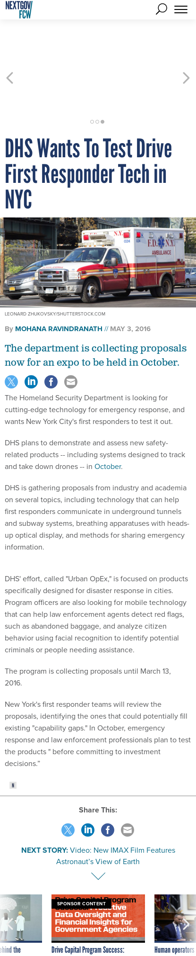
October (107, 432)
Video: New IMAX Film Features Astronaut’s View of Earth (115, 822)
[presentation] (10, 901)
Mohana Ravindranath (58, 294)
